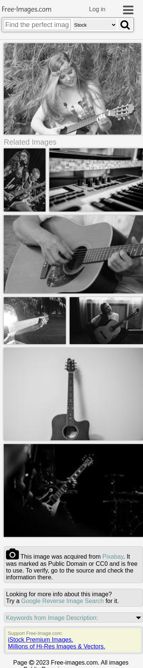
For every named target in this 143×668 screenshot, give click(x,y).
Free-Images (27, 9)
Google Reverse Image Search (62, 601)
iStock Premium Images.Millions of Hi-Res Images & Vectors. (56, 643)
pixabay (112, 556)
